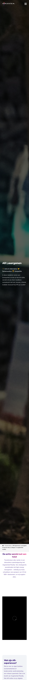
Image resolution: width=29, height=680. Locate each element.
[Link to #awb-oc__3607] (26, 4)
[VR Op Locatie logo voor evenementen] (8, 3)
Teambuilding (8, 545)
